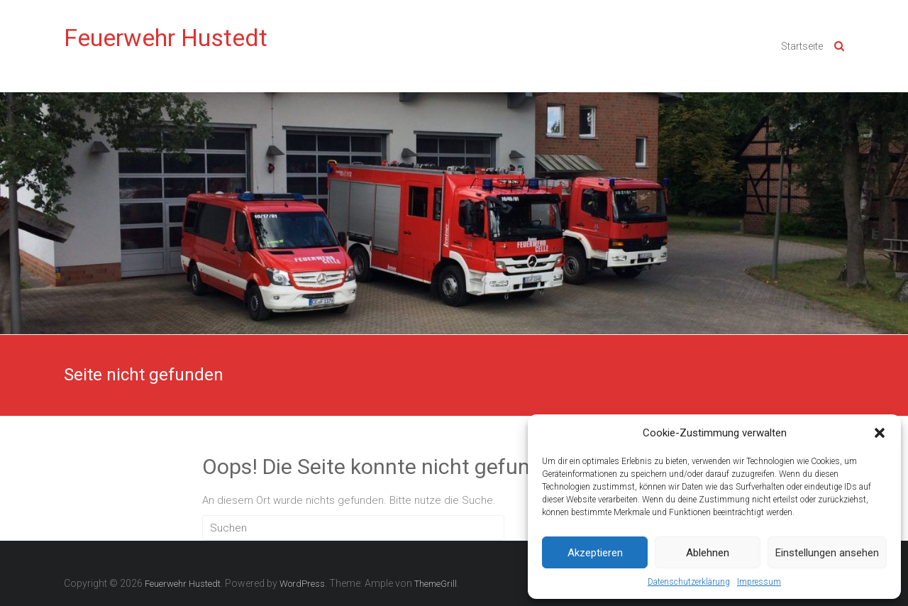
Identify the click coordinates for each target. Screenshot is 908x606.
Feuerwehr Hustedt (165, 37)
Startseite (802, 46)
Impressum (759, 582)
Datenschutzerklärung (689, 582)
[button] (880, 433)
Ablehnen (707, 552)
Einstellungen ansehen (827, 552)
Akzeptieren (595, 552)
